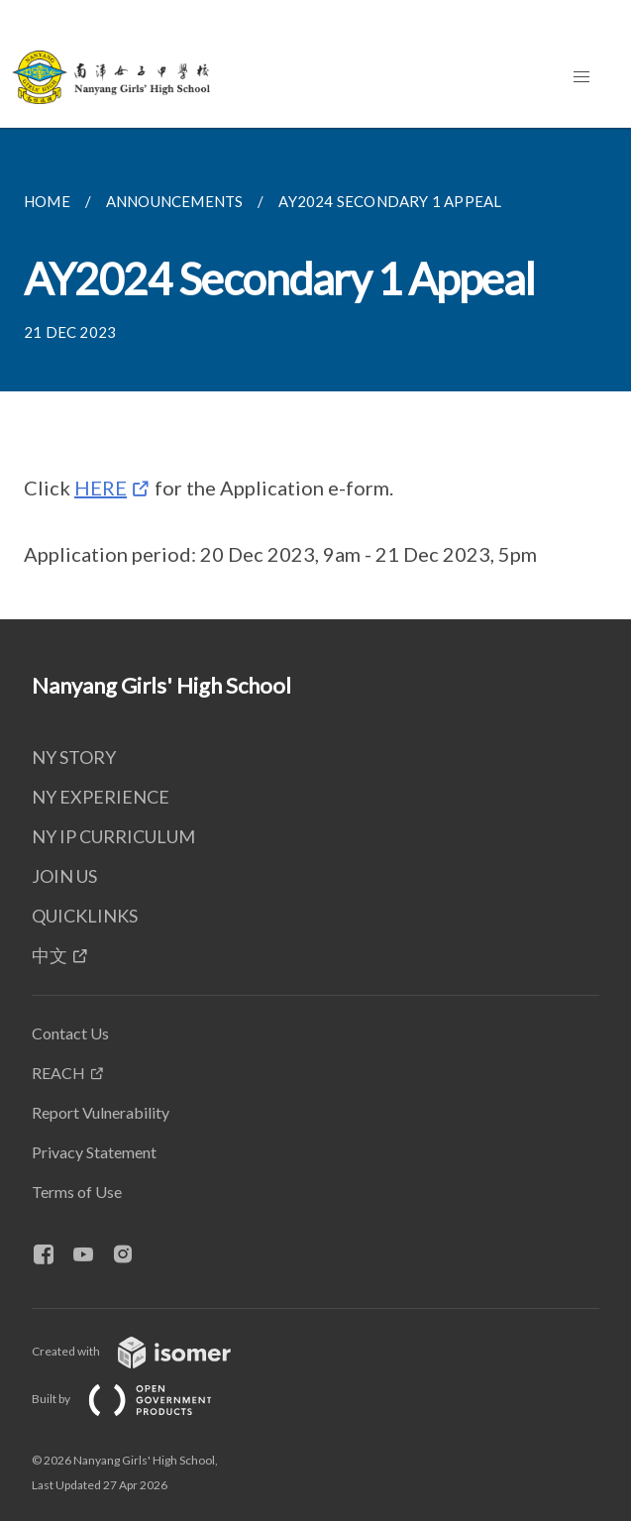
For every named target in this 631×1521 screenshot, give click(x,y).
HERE (100, 487)
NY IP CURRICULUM (113, 836)
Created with (147, 1351)
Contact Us (70, 1033)
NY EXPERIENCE (100, 797)
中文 (49, 955)
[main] (315, 373)
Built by (138, 1398)
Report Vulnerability (100, 1112)
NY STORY (74, 757)
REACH (58, 1072)
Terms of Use (77, 1191)
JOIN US (64, 876)
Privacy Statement (94, 1151)
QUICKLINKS (85, 915)
